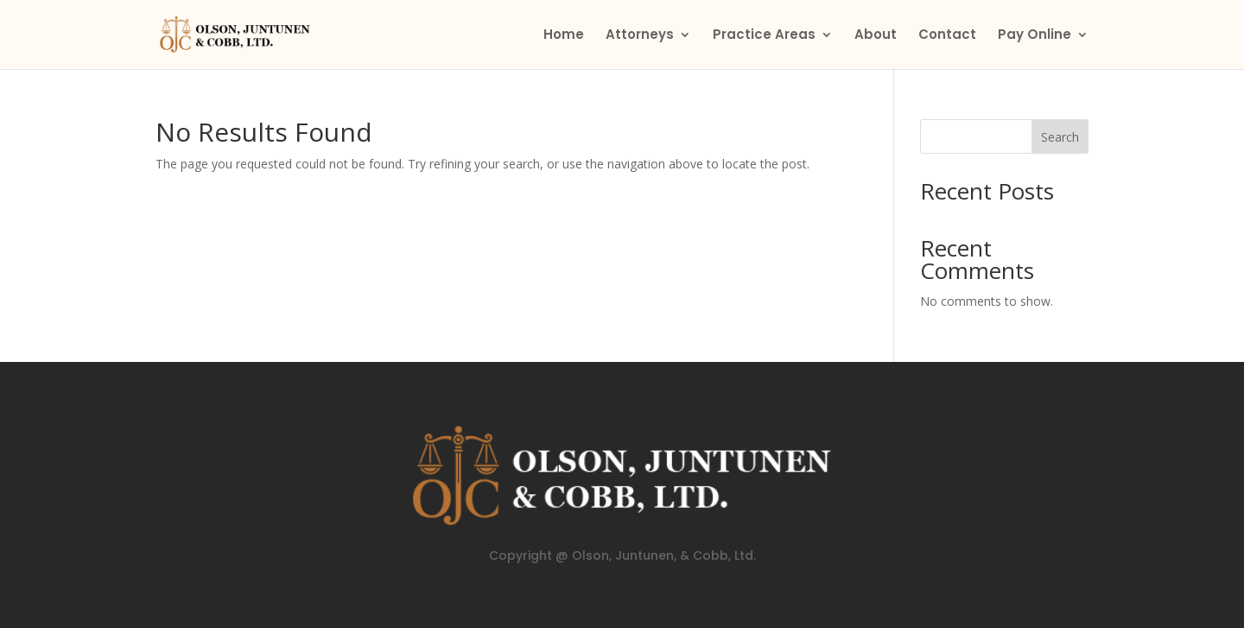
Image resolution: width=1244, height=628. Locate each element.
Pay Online (1034, 36)
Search (1060, 137)
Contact (947, 36)
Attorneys (640, 36)
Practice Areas (764, 36)
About (875, 36)
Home (563, 36)
